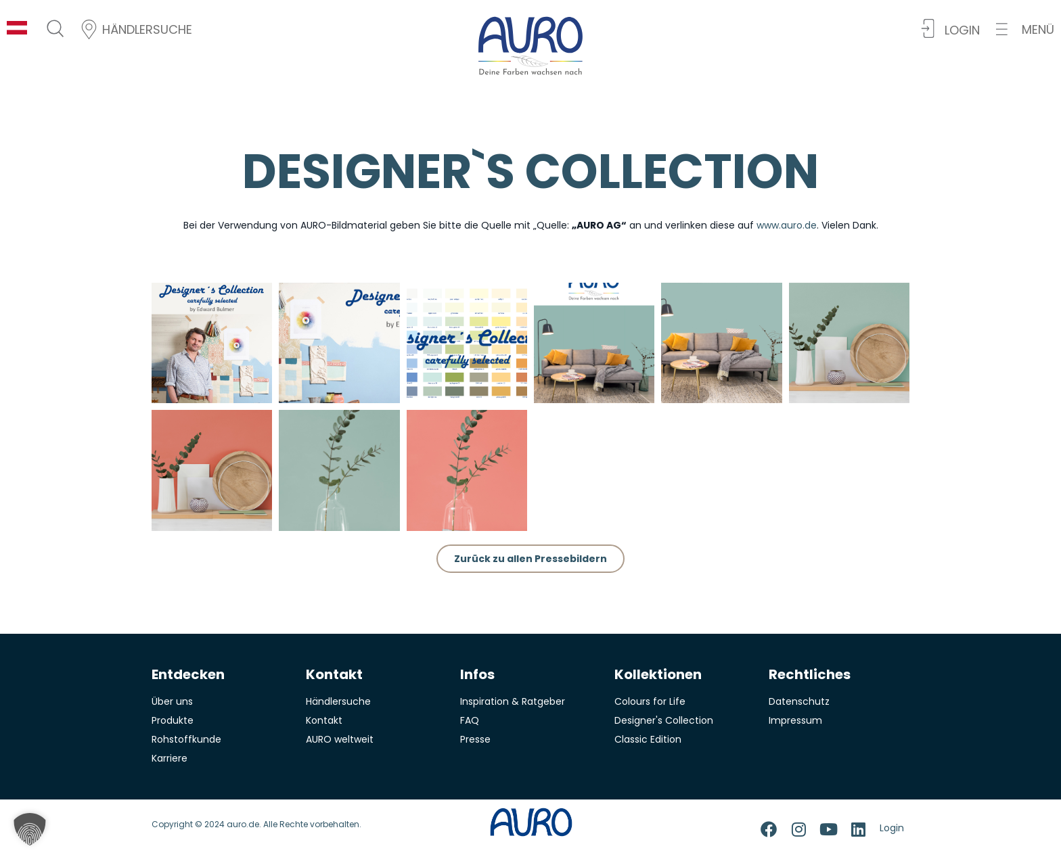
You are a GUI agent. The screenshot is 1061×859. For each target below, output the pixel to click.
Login (892, 828)
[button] (1025, 29)
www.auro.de (787, 225)
